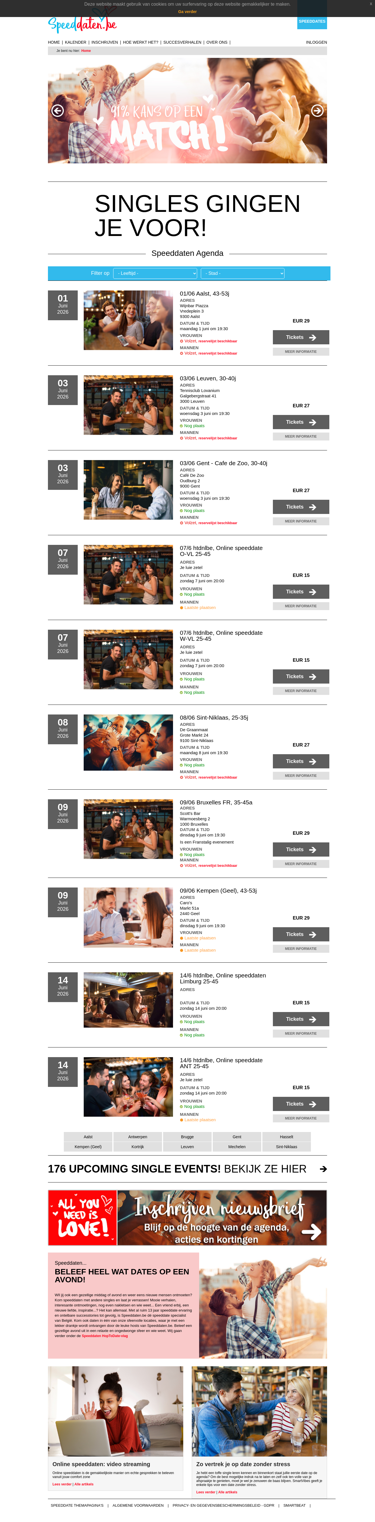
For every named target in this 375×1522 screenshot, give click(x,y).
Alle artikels (83, 1484)
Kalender (75, 42)
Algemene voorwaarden (138, 1505)
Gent (237, 1137)
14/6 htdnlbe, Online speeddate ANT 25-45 (221, 1063)
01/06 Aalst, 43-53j (204, 293)
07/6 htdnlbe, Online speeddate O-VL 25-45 (221, 551)
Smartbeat (294, 1505)
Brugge (187, 1137)
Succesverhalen (182, 42)
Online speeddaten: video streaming (101, 1464)
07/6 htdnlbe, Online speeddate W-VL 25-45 (221, 635)
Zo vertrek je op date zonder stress (243, 1464)
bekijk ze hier (177, 1169)
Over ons (217, 42)
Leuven (187, 1146)
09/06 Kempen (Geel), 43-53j (218, 890)
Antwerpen (137, 1137)
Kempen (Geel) (88, 1146)
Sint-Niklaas (286, 1146)
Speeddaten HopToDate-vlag (105, 1336)
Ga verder (187, 11)
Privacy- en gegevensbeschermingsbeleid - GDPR (223, 1505)
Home (54, 42)
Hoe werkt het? (140, 42)
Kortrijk (138, 1146)
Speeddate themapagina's (77, 1505)
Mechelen (237, 1146)
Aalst (88, 1137)
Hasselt (286, 1137)
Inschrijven (104, 42)
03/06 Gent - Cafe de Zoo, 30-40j (223, 463)
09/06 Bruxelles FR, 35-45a (216, 802)
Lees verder (61, 1484)
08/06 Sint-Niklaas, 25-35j (214, 717)
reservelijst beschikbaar (218, 341)
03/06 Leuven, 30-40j (208, 378)
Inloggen (316, 42)
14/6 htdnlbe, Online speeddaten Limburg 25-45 (223, 978)
